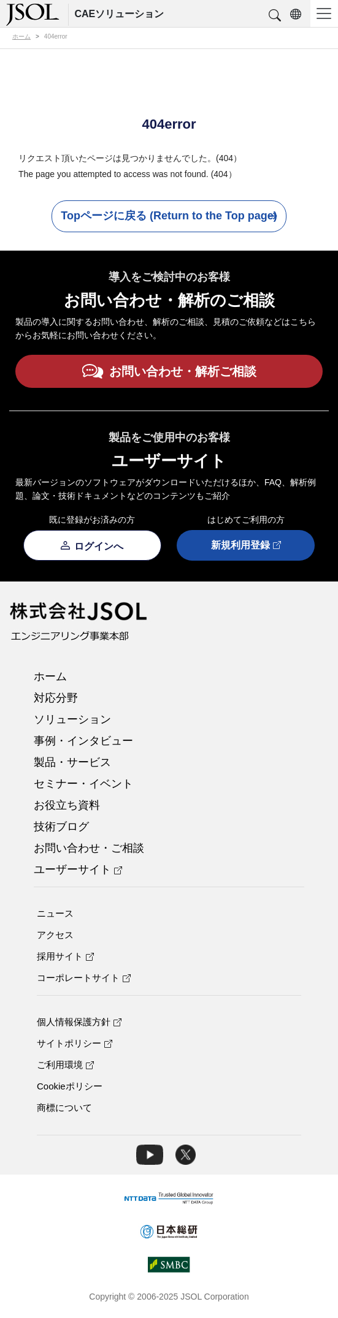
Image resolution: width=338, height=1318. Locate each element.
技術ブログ (61, 826)
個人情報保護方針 (79, 1022)
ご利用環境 (65, 1064)
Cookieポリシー (69, 1086)
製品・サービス (72, 762)
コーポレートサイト (84, 977)
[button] (275, 16)
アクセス (55, 935)
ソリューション (72, 719)
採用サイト (65, 956)
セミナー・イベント (83, 784)
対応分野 (56, 698)
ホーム (50, 676)
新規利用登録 (246, 545)
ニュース (55, 913)
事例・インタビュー (83, 741)
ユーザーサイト (78, 869)
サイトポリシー (74, 1043)
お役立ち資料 (67, 805)
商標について (64, 1107)
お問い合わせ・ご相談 (89, 848)
